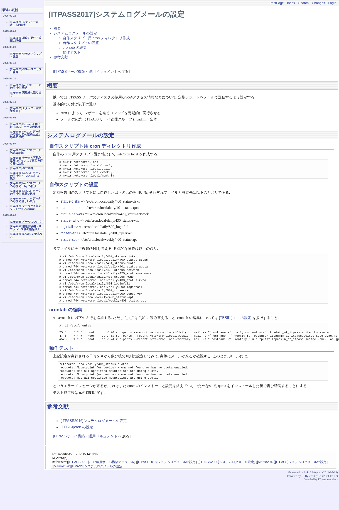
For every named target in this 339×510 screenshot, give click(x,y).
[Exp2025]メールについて (25, 221)
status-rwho (70, 224)
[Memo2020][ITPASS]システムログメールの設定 (87, 486)
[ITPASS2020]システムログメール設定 (226, 481)
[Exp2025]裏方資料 (21, 168)
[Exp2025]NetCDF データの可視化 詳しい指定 (25, 200)
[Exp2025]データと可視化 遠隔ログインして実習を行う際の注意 (26, 160)
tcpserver (68, 236)
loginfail (67, 230)
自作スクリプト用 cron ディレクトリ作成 (96, 38)
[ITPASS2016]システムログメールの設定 (94, 440)
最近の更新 (10, 10)
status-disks (70, 205)
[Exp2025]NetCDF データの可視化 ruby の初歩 (25, 185)
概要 (57, 28)
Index (291, 3)
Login (332, 3)
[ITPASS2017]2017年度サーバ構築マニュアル (101, 481)
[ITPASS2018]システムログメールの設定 (166, 481)
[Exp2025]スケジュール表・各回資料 (24, 23)
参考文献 (61, 57)
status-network (72, 217)
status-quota (71, 211)
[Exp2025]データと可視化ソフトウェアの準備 (25, 207)
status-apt (68, 243)
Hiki (306, 492)
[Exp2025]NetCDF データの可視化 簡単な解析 (25, 192)
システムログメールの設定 (75, 33)
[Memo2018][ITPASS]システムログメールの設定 (292, 481)
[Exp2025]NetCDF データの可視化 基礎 (25, 86)
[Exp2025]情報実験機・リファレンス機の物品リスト (26, 228)
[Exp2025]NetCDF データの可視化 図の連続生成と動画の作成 (25, 134)
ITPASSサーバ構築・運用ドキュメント (86, 72)
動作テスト (72, 52)
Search (303, 3)
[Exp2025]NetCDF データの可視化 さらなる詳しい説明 (25, 176)
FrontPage (276, 3)
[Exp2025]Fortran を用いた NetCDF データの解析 (25, 125)
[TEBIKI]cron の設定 (235, 331)
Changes (318, 3)
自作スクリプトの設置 (81, 43)
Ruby (305, 495)
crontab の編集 (75, 47)
